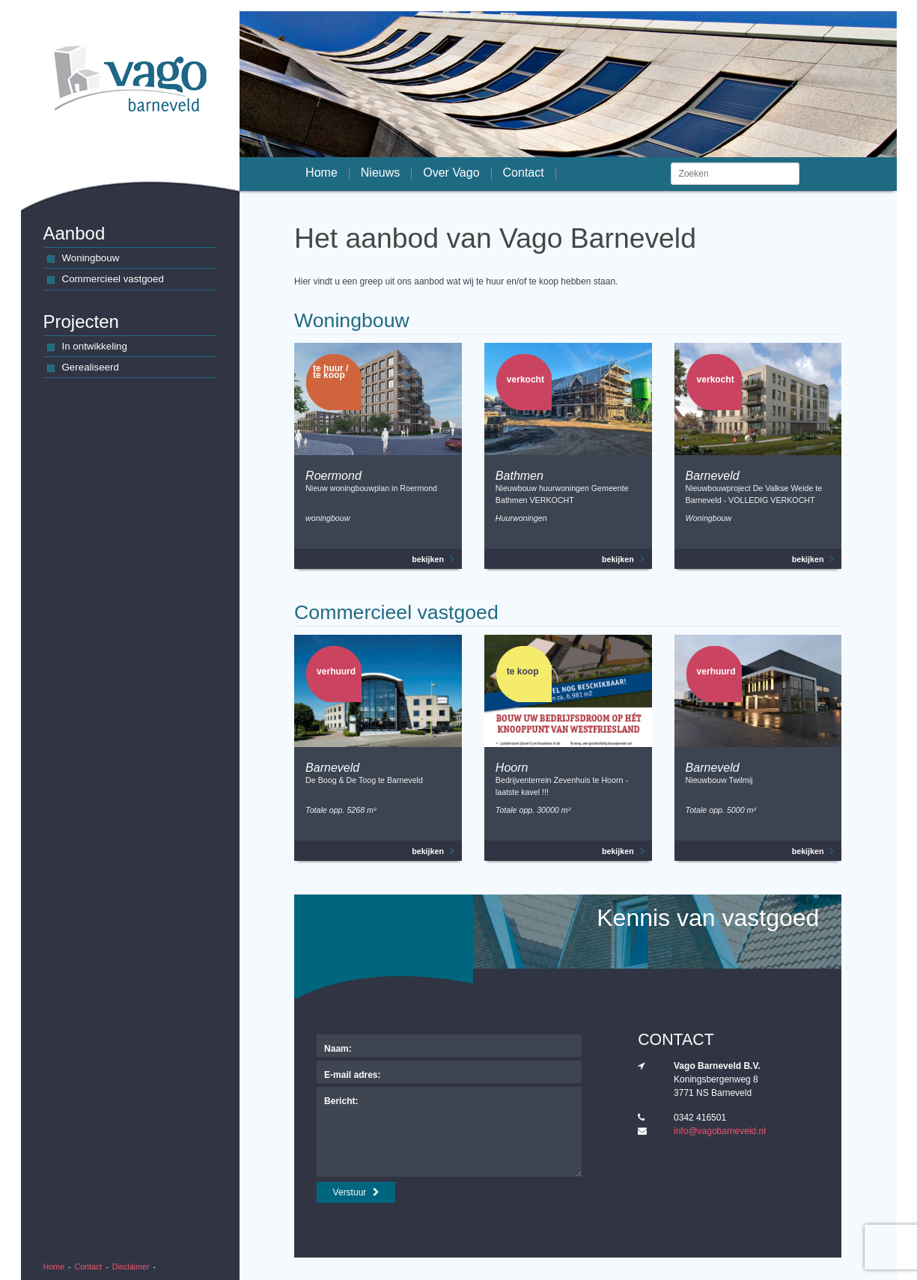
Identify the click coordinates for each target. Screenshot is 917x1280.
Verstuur (356, 1192)
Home (53, 1266)
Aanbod (74, 233)
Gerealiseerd (83, 369)
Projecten (81, 321)
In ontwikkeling (87, 348)
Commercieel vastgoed (105, 280)
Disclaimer (131, 1266)
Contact (89, 1266)
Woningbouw (83, 259)
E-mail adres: (352, 1075)
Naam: (338, 1048)
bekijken (433, 559)
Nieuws (380, 173)
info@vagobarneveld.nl (720, 1131)
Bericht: (341, 1101)
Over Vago (451, 173)
